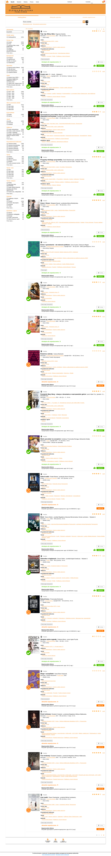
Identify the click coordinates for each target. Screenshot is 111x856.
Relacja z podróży (59, 182)
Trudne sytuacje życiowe (64, 693)
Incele (57, 536)
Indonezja (76, 179)
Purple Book (60, 675)
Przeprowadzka (66, 93)
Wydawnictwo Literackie (51, 478)
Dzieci (43, 495)
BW (77, 1)
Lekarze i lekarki (46, 577)
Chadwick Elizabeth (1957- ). (50, 763)
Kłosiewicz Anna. (54, 292)
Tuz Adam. (66, 167)
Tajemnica (66, 373)
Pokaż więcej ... (10, 53)
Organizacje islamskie (59, 135)
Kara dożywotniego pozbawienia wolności (69, 222)
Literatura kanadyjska (47, 219)
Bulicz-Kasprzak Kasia (49, 681)
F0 (92, 1)
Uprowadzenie (83, 135)
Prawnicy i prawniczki (56, 577)
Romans (63, 96)
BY (83, 1)
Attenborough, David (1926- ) (49, 179)
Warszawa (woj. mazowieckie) (83, 618)
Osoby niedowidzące (47, 47)
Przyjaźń (55, 693)
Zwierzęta (66, 179)
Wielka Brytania (74, 577)
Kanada (50, 223)
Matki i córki (45, 816)
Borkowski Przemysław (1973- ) (51, 606)
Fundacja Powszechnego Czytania (54, 246)
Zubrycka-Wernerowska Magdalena (63, 524)
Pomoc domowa (89, 222)
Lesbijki (54, 93)
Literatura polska (46, 50)
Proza (47, 44)
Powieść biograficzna (47, 737)
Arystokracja (45, 264)
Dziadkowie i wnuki (46, 373)
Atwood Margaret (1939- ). (50, 210)
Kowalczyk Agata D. (59, 565)
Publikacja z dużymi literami (63, 56)
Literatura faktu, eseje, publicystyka (55, 126)
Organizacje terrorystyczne (72, 135)
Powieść (44, 56)
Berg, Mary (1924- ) (46, 414)
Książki (43, 44)
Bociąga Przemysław (49, 446)
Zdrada (71, 373)
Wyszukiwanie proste (27, 24)
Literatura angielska (46, 176)
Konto (37, 2)
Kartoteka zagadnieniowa (89, 17)
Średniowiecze (93, 733)
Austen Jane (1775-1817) (50, 252)
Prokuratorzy (62, 618)
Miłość (43, 458)
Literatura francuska (46, 132)
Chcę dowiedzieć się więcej (48, 854)
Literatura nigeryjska (57, 132)
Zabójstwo (44, 223)
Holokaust (54, 414)
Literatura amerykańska (47, 813)
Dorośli (43, 87)
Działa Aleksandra (65, 446)
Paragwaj (82, 179)
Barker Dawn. (45, 292)
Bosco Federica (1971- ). (48, 646)
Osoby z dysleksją (57, 258)
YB (80, 1)
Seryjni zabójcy (66, 577)
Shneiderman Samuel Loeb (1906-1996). (72, 402)
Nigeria (89, 135)
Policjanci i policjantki (65, 536)
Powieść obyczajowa (47, 376)
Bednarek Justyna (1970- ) (50, 361)
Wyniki (12, 2)
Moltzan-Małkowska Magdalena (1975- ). (73, 721)
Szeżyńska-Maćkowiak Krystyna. (70, 123)
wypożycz (100, 65)
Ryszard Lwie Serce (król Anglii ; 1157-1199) (90, 775)
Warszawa (64, 414)
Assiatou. (45, 123)
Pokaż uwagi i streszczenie (46, 99)
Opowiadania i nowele (52, 461)
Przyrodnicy (60, 179)
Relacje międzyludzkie (57, 373)
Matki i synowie (49, 495)
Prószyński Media (50, 35)
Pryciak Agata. (59, 646)
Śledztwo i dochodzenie (66, 495)
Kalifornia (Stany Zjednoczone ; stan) (73, 816)
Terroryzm (74, 536)
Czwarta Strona (49, 600)
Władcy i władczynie (84, 733)
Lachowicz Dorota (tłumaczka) (87, 524)
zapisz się (100, 385)
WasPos (48, 76)
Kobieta (49, 93)
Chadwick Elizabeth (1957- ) (50, 721)
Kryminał (49, 56)
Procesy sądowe (98, 222)
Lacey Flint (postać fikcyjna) (48, 536)
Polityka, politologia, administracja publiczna (57, 141)
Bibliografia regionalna (55, 17)
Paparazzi (59, 93)
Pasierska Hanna (60, 483)
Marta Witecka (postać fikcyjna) (49, 53)
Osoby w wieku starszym (59, 47)
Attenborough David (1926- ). (50, 167)
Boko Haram (50, 135)
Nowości (19, 2)
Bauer (47, 440)
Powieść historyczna (58, 737)
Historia (25, 2)
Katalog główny (22, 17)
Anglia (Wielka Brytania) (68, 264)
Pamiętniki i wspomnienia (48, 138)
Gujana (71, 179)
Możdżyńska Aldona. (67, 210)
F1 (94, 1)
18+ (47, 87)
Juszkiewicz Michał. (68, 804)
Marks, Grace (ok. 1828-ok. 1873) (50, 222)
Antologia (44, 461)
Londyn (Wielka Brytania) (90, 536)
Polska (60, 458)
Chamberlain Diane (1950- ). (50, 804)
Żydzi (59, 414)
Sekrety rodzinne (52, 816)
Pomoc (31, 2)
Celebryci (44, 93)
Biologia (59, 185)
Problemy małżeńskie (47, 693)
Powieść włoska (46, 652)
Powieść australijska (47, 298)
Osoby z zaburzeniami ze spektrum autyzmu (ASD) (75, 258)
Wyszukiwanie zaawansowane (39, 24)
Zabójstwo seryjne (70, 618)
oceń (103, 31)
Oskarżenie (57, 495)
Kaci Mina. (54, 123)
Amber (48, 518)
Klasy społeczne (57, 264)
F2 (98, 1)
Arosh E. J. (46, 81)
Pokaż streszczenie (45, 59)
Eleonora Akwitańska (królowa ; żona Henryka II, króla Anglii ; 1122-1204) (60, 733)
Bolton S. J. (46, 524)
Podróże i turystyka (46, 185)
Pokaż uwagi (43, 270)
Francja (53, 734)
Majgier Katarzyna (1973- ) (69, 252)
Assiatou (44, 135)
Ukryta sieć (80, 536)
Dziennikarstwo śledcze (64, 53)
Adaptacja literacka (46, 267)
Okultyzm (44, 618)
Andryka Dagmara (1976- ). (50, 41)
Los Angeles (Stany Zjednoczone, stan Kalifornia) (83, 93)
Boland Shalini (47, 483)
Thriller (53, 56)
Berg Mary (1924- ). (47, 402)
